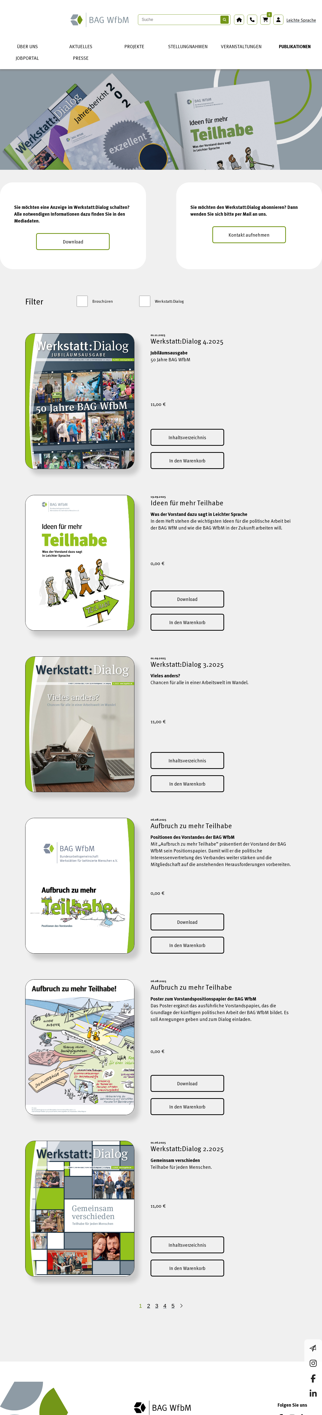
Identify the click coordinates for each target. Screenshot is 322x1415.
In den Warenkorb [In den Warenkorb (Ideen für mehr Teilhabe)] (187, 622)
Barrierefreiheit (176, 1411)
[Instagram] (292, 1404)
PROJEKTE (134, 46)
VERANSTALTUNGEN (241, 46)
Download (73, 241)
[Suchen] (224, 20)
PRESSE (81, 57)
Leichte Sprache (301, 20)
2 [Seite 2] (148, 1306)
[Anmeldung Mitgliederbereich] (278, 20)
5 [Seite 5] (172, 1306)
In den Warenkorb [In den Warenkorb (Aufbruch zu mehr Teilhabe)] (187, 945)
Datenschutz (123, 1411)
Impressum (89, 1411)
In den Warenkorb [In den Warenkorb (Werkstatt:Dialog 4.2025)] (187, 460)
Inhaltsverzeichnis (187, 437)
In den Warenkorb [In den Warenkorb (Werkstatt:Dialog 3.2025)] (187, 783)
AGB (148, 1411)
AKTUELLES (80, 46)
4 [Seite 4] (164, 1306)
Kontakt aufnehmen (249, 234)
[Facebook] (280, 1404)
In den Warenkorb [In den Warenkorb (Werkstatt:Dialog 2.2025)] (187, 1268)
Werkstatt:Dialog (169, 301)
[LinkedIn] (305, 1404)
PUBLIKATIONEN (295, 46)
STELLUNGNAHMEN (188, 46)
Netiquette (235, 1411)
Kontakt (208, 1411)
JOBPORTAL (27, 57)
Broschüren (102, 301)
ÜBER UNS (27, 46)
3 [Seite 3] (156, 1306)
